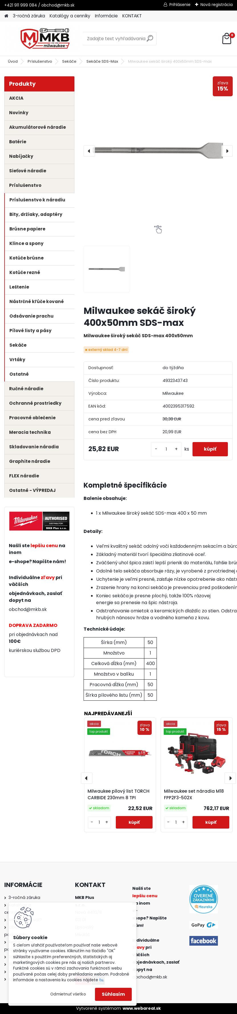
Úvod (13, 61)
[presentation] (89, 151)
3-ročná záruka (29, 16)
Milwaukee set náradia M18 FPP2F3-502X (194, 794)
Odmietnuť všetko (68, 994)
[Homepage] (6, 16)
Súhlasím (113, 994)
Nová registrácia (216, 4)
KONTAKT (132, 16)
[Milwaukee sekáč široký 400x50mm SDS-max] (158, 150)
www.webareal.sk (142, 1008)
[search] (150, 40)
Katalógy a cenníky (70, 16)
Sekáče (69, 61)
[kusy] (166, 449)
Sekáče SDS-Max (102, 61)
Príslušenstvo (40, 61)
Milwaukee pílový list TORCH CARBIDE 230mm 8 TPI (118, 794)
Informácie (106, 16)
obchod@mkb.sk (28, 609)
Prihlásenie (180, 4)
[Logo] (43, 38)
